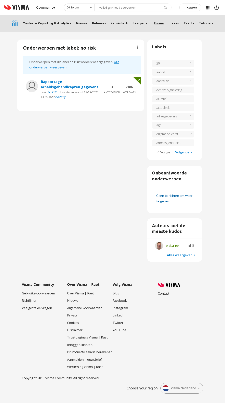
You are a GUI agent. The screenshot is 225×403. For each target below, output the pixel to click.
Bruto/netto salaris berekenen (89, 352)
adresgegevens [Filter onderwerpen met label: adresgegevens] (167, 116)
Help (216, 7)
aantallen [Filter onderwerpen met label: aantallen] (162, 81)
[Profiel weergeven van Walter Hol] (172, 245)
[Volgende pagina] (183, 152)
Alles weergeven (180, 255)
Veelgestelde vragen (37, 308)
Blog (116, 293)
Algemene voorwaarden (84, 308)
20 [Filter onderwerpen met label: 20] (158, 63)
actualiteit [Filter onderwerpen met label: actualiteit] (163, 107)
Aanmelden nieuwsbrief (84, 359)
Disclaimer (74, 330)
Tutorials (206, 23)
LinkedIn (119, 315)
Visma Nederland (179, 388)
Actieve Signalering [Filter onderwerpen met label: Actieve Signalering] (169, 90)
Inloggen (190, 7)
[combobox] (132, 7)
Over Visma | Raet (80, 293)
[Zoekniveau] (79, 7)
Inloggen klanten (80, 345)
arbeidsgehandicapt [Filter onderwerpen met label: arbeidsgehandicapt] (170, 143)
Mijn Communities (207, 7)
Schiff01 (53, 92)
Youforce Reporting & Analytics (47, 23)
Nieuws (81, 23)
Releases (99, 23)
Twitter (118, 323)
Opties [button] (137, 47)
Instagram (120, 308)
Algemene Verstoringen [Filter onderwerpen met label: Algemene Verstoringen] (172, 134)
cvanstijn (61, 97)
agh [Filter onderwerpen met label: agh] (158, 125)
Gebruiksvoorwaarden (38, 293)
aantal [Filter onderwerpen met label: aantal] (160, 72)
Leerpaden (141, 23)
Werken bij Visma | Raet (85, 367)
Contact (163, 293)
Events (189, 23)
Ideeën (174, 23)
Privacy (72, 315)
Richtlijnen (29, 300)
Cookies (73, 323)
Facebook (120, 300)
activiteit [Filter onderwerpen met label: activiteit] (162, 99)
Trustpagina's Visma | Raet (87, 337)
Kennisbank (119, 23)
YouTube (119, 330)
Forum (159, 23)
